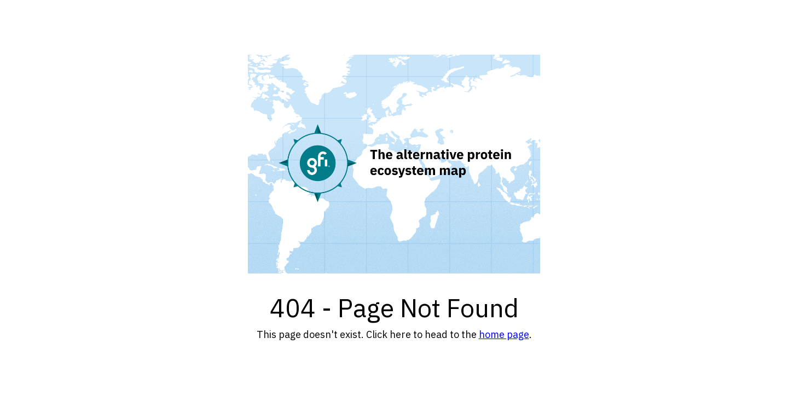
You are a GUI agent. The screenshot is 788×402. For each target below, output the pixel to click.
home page (504, 334)
